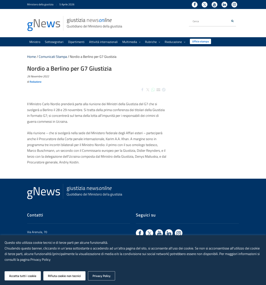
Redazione (35, 82)
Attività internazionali (103, 42)
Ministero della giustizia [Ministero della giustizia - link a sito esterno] (40, 4)
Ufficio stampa (200, 41)
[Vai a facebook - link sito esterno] (139, 233)
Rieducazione (175, 42)
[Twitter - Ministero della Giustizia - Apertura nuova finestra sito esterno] (204, 4)
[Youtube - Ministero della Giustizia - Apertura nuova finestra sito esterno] (214, 4)
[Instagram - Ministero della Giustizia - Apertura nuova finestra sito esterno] (234, 4)
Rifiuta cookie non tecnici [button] (64, 276)
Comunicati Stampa (53, 56)
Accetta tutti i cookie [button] (22, 276)
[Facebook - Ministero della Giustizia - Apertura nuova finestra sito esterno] (194, 4)
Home (31, 56)
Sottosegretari (54, 42)
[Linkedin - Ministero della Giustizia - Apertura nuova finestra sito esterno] (224, 4)
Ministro (34, 42)
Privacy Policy (101, 276)
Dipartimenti (76, 42)
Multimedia (131, 42)
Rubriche (152, 42)
